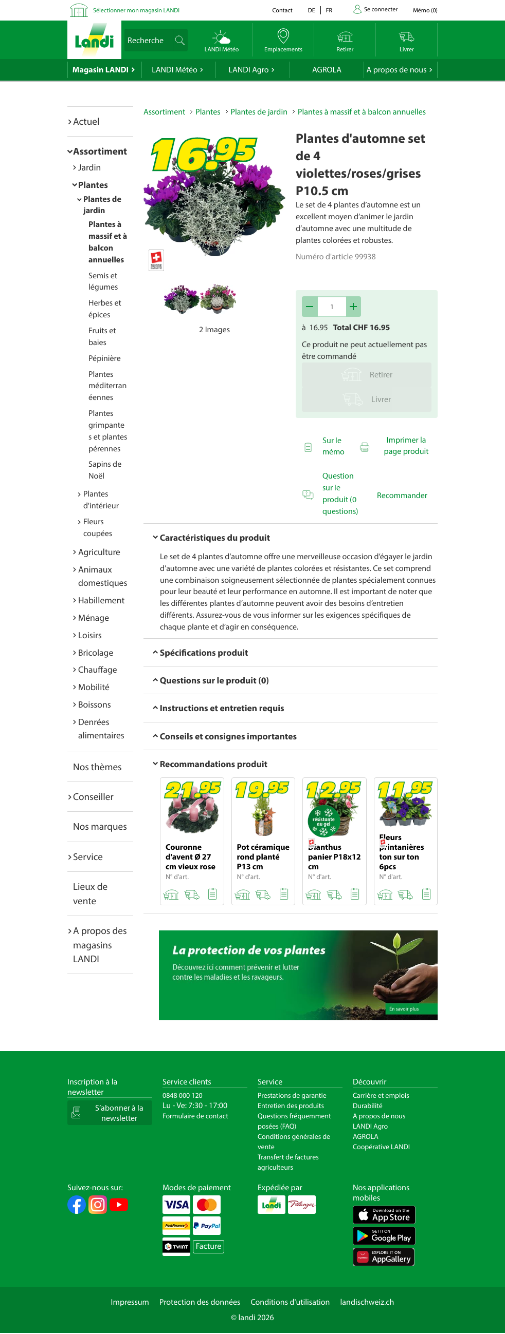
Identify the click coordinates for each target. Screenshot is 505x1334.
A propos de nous (396, 70)
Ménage (93, 617)
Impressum (130, 1302)
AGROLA (326, 70)
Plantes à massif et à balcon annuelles (362, 112)
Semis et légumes (103, 282)
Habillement (101, 600)
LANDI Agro (248, 70)
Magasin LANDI (101, 70)
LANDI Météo (174, 70)
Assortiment (100, 151)
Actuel (86, 121)
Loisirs (90, 635)
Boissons (94, 704)
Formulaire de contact (195, 1115)
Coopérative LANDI (381, 1146)
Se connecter (381, 9)
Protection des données (200, 1302)
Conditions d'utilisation (290, 1302)
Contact (282, 10)
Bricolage (95, 652)
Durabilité (368, 1105)
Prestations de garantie (292, 1095)
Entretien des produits (291, 1105)
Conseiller (93, 796)
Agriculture (99, 552)
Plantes (93, 184)
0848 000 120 (183, 1095)
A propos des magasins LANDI (100, 944)
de (311, 10)
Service (88, 856)
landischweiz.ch (367, 1302)
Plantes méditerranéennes (107, 386)
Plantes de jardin (259, 112)
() (425, 10)
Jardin (89, 167)
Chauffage (97, 669)
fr (329, 10)
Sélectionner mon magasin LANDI (136, 10)
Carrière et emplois (381, 1095)
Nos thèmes (97, 766)
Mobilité (94, 687)
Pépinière (104, 358)
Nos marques (100, 826)
